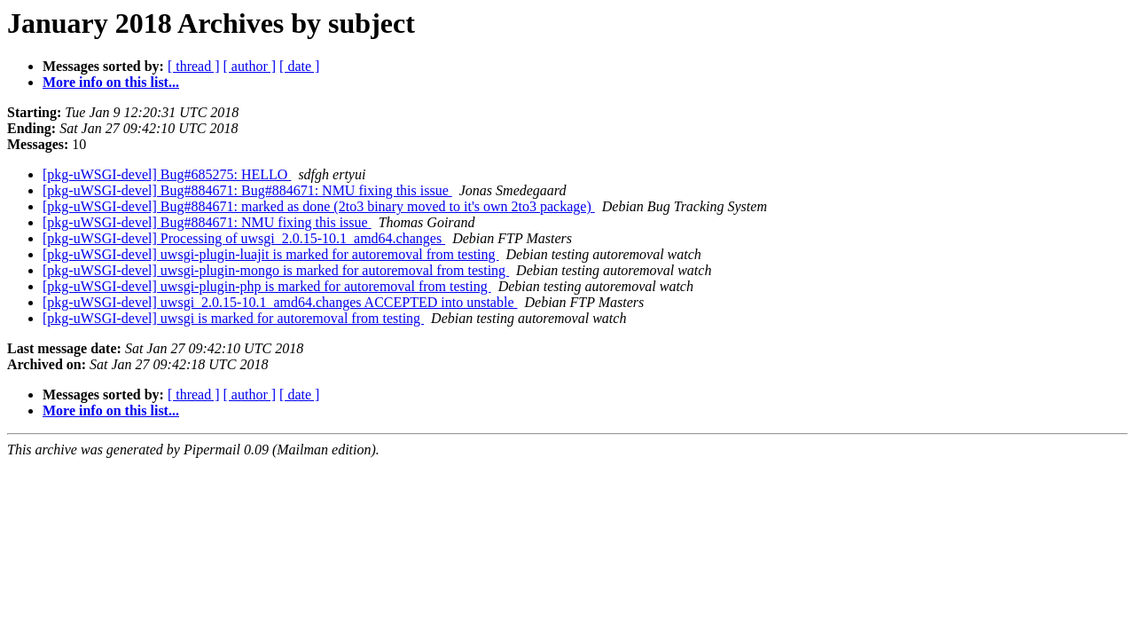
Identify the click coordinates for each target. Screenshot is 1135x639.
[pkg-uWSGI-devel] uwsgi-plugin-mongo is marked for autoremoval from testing (276, 270)
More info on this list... (111, 82)
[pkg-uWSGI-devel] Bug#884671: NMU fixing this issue (207, 222)
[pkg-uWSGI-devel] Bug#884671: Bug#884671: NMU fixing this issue (247, 190)
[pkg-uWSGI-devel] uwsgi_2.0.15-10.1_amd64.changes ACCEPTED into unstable (280, 302)
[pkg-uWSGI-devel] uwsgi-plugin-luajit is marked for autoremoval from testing (271, 254)
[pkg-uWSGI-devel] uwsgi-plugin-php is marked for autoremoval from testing (267, 286)
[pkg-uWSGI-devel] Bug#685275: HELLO (167, 174)
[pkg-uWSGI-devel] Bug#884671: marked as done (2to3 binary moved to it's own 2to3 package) (319, 206)
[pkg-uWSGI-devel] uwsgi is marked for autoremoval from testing (233, 318)
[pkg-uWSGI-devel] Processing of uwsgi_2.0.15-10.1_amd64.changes (244, 238)
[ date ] (299, 66)
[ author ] (250, 66)
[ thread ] (194, 66)
